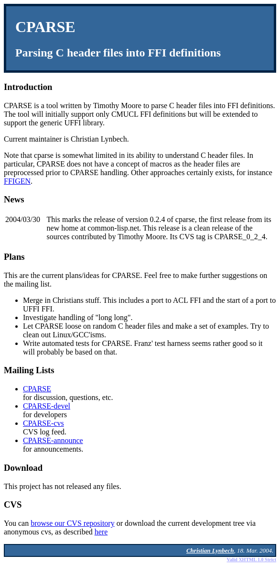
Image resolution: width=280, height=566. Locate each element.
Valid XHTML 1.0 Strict (251, 559)
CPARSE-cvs (43, 423)
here (101, 532)
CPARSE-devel (46, 406)
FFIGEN (17, 181)
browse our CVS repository (73, 523)
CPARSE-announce (53, 440)
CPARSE (37, 389)
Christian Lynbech (210, 550)
